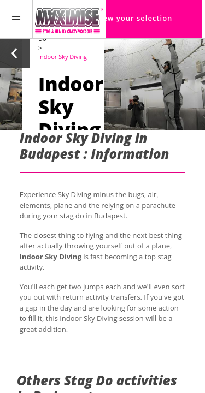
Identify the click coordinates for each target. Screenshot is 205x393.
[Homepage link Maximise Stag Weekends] (69, 19)
